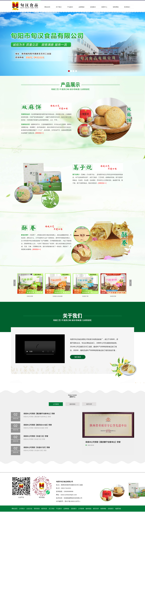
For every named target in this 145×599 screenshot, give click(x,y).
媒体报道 (72, 404)
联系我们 (127, 7)
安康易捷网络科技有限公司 (73, 498)
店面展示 (93, 7)
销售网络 (116, 7)
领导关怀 (89, 404)
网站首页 (47, 7)
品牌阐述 (81, 7)
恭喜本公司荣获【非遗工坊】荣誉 (36, 436)
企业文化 (29, 508)
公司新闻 (56, 404)
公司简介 (22, 508)
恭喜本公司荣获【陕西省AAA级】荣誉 (38, 425)
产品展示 (70, 7)
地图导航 (118, 508)
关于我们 (59, 7)
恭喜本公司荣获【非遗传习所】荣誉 (37, 447)
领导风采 (44, 508)
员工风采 (51, 508)
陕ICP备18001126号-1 (72, 501)
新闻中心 (104, 7)
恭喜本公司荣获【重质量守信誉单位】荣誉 (39, 413)
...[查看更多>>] (39, 133)
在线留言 (111, 508)
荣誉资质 (37, 508)
